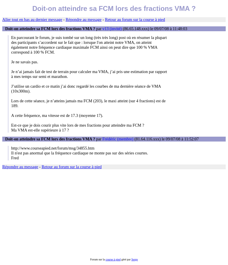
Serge (134, 259)
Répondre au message (83, 19)
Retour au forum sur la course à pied (135, 19)
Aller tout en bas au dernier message (32, 19)
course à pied (113, 259)
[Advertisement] (114, 214)
